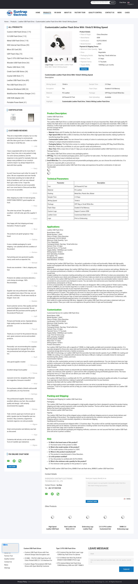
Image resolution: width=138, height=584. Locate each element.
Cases (127, 12)
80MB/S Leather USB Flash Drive (103, 468)
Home (38, 12)
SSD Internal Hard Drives (16, 45)
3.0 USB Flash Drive (14, 36)
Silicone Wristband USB (16, 89)
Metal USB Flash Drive (15, 41)
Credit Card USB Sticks (15, 72)
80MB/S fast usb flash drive (81, 468)
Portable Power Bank (15, 102)
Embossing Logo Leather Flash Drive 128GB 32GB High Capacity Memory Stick (87, 528)
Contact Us (109, 12)
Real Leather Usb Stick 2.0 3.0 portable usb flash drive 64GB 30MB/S (70, 528)
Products (47, 12)
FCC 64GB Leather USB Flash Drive (60, 468)
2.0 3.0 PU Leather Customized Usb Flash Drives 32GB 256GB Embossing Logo (105, 528)
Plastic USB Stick (13, 67)
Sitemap (7, 568)
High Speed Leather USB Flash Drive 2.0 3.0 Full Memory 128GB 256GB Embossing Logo (52, 528)
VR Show (57, 12)
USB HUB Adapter (14, 98)
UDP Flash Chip (13, 54)
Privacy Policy (22, 582)
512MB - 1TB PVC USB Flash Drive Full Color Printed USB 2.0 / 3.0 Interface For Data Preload (38, 559)
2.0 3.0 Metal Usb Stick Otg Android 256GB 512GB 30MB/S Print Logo (69, 559)
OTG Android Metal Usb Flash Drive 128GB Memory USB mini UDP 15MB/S (70, 564)
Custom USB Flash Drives (16, 32)
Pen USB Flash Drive (15, 85)
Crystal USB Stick (13, 76)
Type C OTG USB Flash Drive (18, 58)
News (120, 12)
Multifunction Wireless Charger (19, 94)
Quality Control (95, 12)
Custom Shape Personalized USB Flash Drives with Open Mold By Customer (38, 565)
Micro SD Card (12, 49)
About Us (67, 12)
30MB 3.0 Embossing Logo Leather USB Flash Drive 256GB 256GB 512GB (123, 528)
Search (113, 2)
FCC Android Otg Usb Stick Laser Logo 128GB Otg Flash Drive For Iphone (70, 553)
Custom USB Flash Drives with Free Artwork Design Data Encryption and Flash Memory (37, 554)
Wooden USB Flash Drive (16, 63)
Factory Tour (80, 12)
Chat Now (122, 2)
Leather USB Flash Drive (26, 21)
